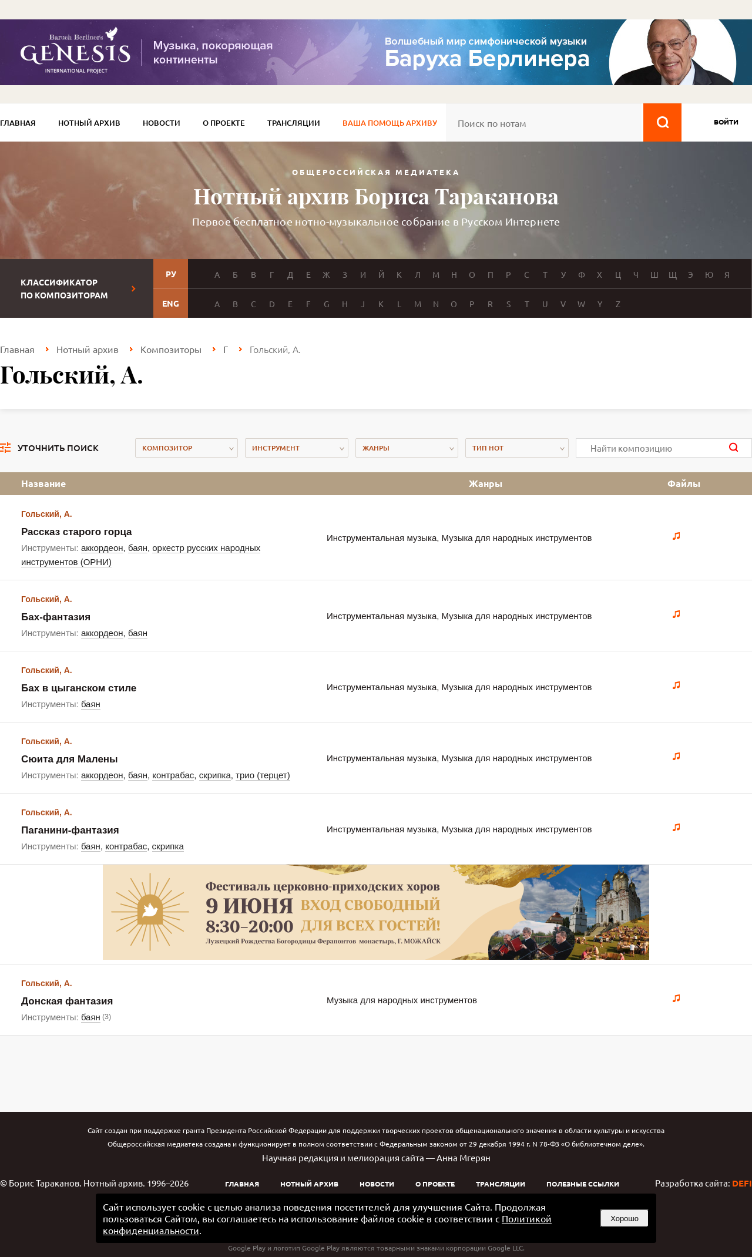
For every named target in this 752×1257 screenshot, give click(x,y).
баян (137, 548)
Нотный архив (89, 122)
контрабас (173, 775)
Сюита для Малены (69, 759)
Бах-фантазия (55, 617)
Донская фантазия (67, 1001)
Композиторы (171, 349)
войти (726, 121)
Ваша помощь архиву (390, 122)
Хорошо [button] (624, 1218)
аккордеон (102, 548)
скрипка (215, 775)
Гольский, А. (46, 514)
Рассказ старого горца (76, 531)
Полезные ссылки (582, 1183)
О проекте (224, 122)
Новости (161, 122)
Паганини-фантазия (70, 830)
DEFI (742, 1183)
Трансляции (293, 122)
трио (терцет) (263, 775)
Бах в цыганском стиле (78, 688)
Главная (18, 122)
